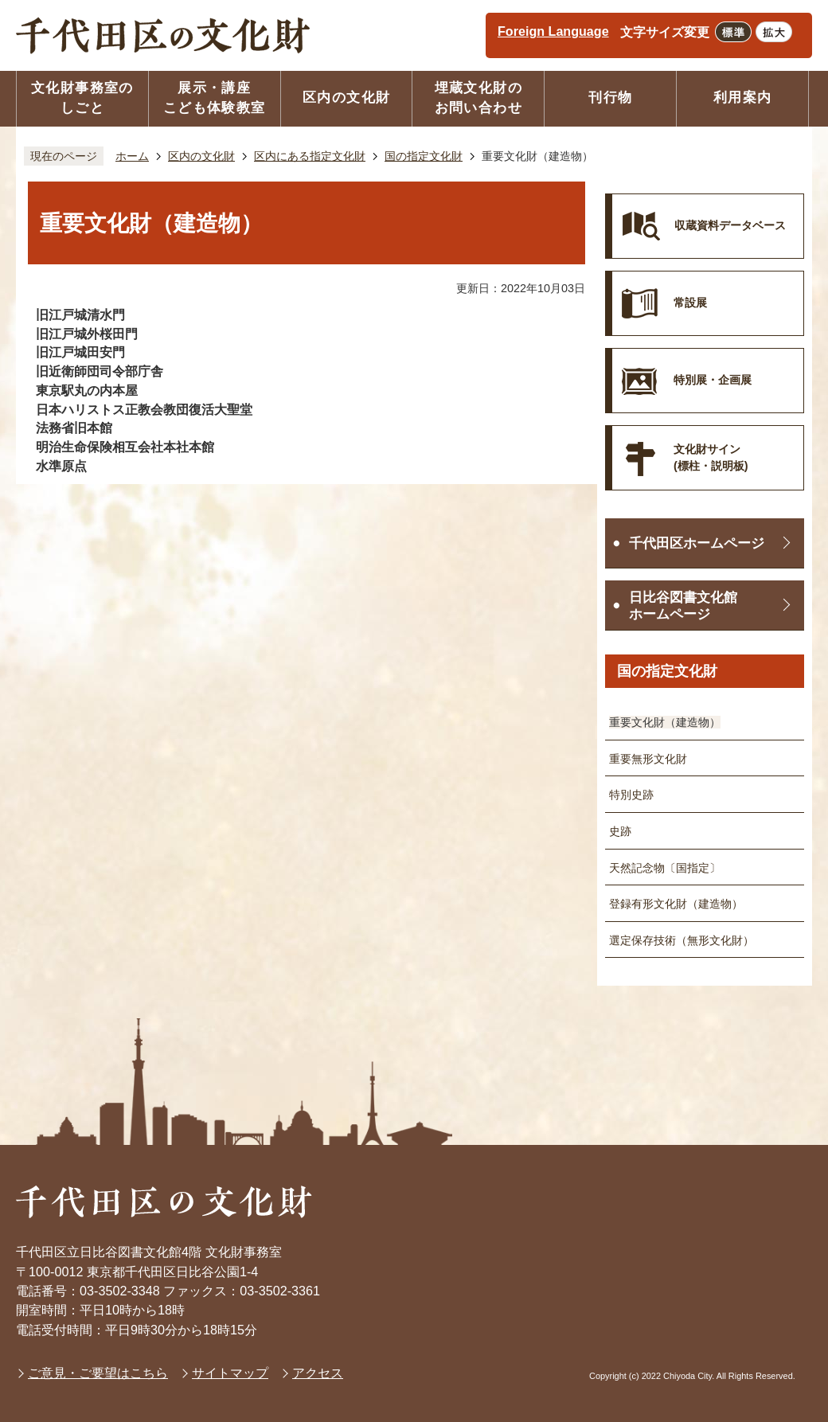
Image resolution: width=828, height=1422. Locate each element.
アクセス (317, 1372)
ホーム (132, 156)
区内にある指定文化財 (309, 156)
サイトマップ (230, 1372)
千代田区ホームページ (696, 543)
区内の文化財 (201, 156)
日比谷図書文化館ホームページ (683, 606)
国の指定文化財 (424, 156)
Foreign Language (553, 31)
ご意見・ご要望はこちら (98, 1372)
